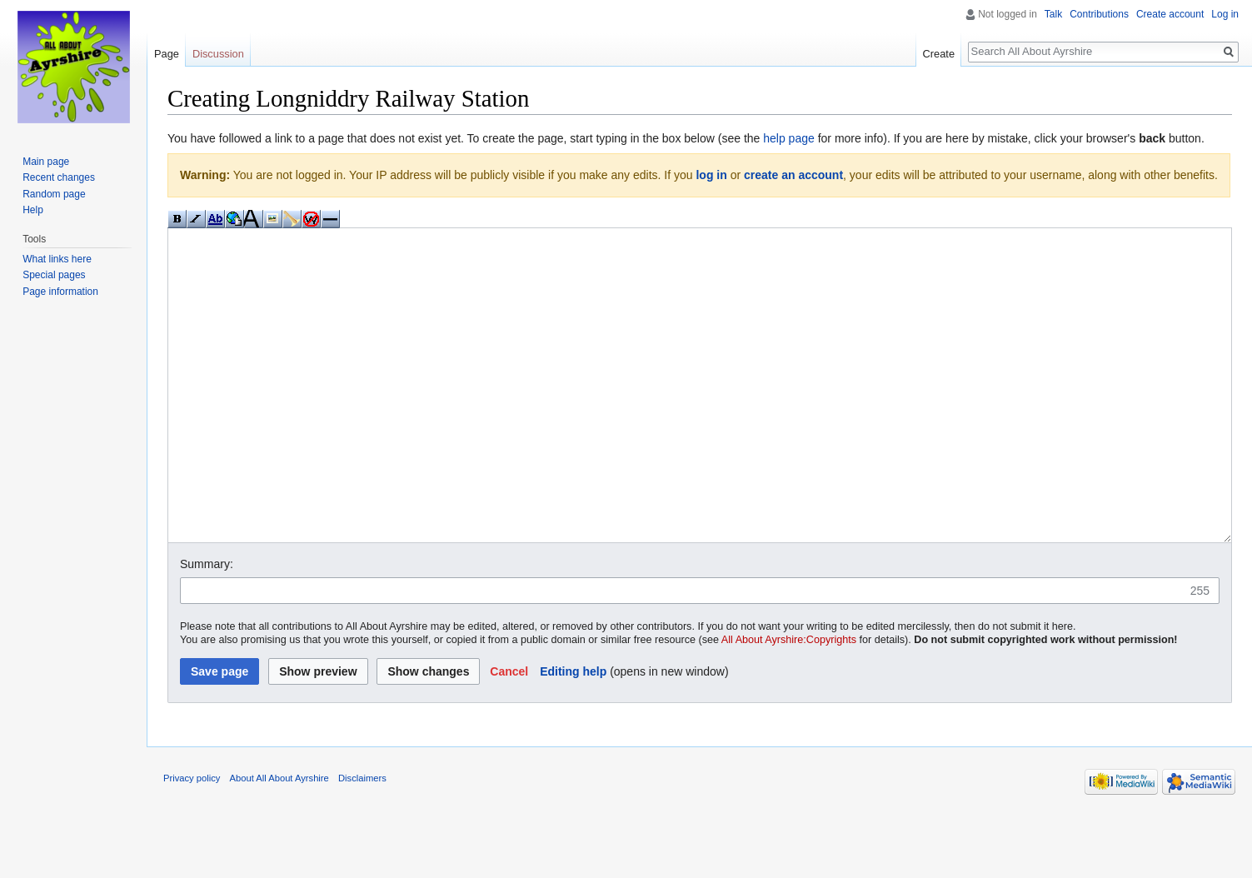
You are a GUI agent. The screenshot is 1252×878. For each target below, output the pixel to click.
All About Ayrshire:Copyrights (788, 702)
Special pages (53, 275)
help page (789, 138)
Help (32, 210)
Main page (45, 161)
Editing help (573, 734)
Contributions (1099, 14)
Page (166, 53)
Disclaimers (362, 841)
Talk (1053, 14)
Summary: (206, 626)
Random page (53, 194)
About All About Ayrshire (279, 841)
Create (939, 53)
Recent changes (58, 177)
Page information (60, 291)
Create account (1170, 14)
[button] (509, 734)
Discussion (218, 53)
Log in (1225, 14)
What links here (57, 259)
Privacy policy (191, 841)
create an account (793, 175)
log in (711, 175)
